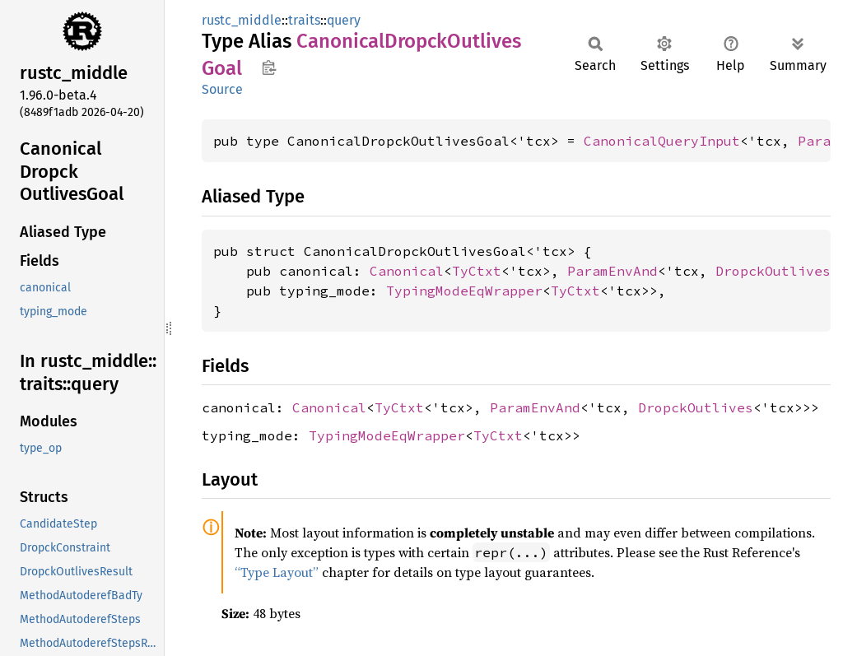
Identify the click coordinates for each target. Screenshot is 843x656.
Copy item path (268, 67)
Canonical (407, 271)
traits (304, 20)
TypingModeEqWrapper (464, 290)
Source (222, 89)
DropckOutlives (773, 271)
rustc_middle (242, 20)
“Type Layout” (277, 572)
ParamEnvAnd (612, 271)
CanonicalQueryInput (662, 141)
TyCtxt (476, 271)
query (344, 20)
